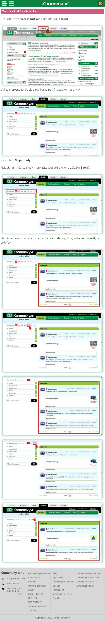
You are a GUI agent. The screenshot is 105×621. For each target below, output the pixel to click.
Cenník (55, 598)
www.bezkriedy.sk (85, 581)
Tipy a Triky (57, 577)
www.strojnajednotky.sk (88, 577)
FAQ (54, 573)
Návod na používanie (62, 581)
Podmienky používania (39, 573)
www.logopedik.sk (85, 586)
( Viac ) (20, 593)
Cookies (56, 586)
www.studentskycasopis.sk (89, 573)
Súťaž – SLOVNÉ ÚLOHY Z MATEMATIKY (36, 598)
